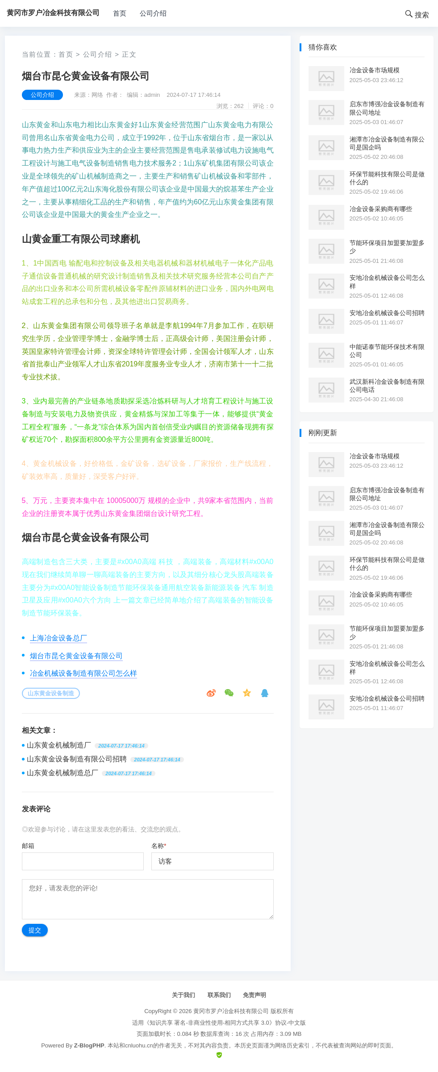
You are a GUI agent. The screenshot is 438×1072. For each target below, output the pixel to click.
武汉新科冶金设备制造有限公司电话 (387, 385)
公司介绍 (153, 13)
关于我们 (183, 995)
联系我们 (219, 995)
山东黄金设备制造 (51, 693)
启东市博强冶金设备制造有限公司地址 (387, 108)
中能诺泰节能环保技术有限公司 (387, 350)
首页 (119, 13)
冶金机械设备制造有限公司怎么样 (83, 673)
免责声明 (254, 995)
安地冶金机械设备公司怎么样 (387, 281)
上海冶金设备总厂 (58, 638)
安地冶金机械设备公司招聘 (387, 312)
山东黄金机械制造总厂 (62, 773)
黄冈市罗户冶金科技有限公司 (231, 1011)
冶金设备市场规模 (375, 70)
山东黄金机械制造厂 (59, 745)
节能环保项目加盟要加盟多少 (387, 246)
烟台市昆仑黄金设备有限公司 (76, 656)
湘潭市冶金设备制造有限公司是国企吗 (387, 143)
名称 (158, 845)
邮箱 (28, 845)
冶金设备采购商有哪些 (381, 208)
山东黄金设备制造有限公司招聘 (77, 759)
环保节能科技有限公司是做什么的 (387, 178)
